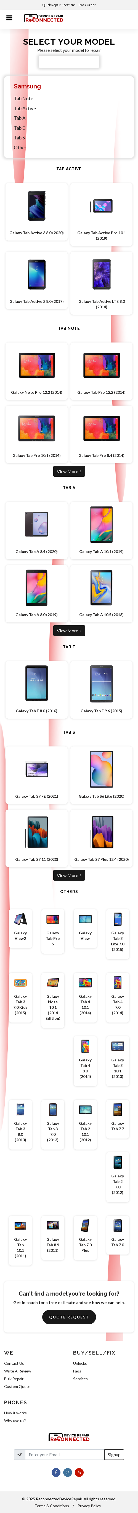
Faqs (77, 1371)
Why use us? (15, 1420)
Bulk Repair (13, 1378)
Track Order (87, 5)
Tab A (20, 118)
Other (20, 147)
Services (80, 1378)
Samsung (27, 86)
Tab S (19, 138)
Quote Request (69, 1317)
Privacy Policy (89, 1505)
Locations (69, 5)
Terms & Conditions (51, 1505)
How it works (15, 1412)
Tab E (19, 128)
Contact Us (14, 1363)
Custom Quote (17, 1386)
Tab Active (25, 108)
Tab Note (23, 98)
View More (69, 471)
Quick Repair (51, 5)
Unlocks (80, 1363)
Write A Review (17, 1371)
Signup (114, 1454)
